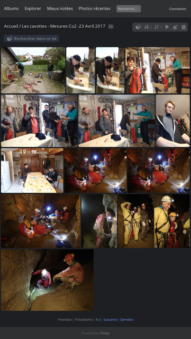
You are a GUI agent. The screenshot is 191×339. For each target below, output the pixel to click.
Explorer (33, 8)
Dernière (126, 319)
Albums (11, 8)
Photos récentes (95, 8)
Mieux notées (60, 8)
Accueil (11, 26)
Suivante (110, 319)
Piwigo (105, 333)
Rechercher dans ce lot (35, 38)
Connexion (177, 8)
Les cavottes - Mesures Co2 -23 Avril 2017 (63, 26)
